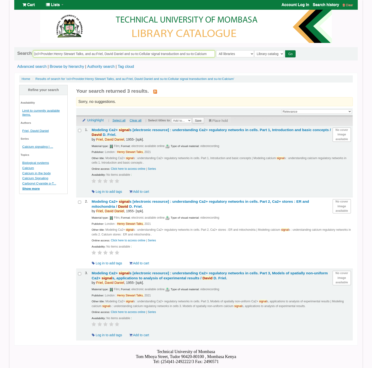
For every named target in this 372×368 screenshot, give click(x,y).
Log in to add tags (107, 191)
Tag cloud (126, 66)
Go (291, 53)
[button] (28, 4)
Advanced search (32, 66)
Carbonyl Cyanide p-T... (39, 183)
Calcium (28, 168)
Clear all (135, 120)
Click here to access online (128, 168)
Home (26, 79)
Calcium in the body (36, 173)
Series (152, 168)
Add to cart (139, 191)
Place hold (218, 121)
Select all (119, 120)
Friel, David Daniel (35, 131)
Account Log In (295, 5)
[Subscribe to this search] (155, 91)
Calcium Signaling (35, 178)
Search (24, 53)
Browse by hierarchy (67, 66)
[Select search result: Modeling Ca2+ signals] (79, 130)
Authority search (101, 66)
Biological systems (35, 163)
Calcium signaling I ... (37, 146)
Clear (348, 5)
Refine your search (43, 90)
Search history (326, 5)
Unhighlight (93, 120)
